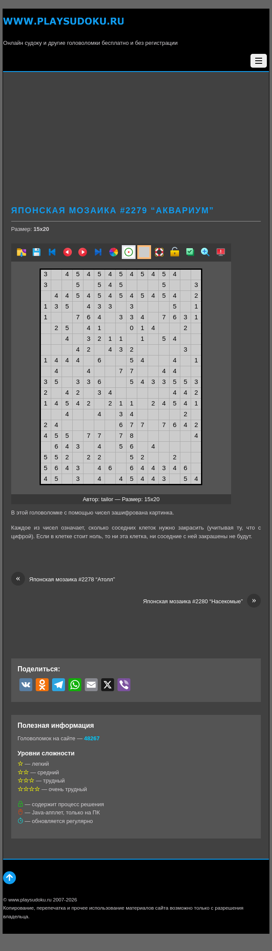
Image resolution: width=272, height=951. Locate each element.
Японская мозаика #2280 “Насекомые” (202, 601)
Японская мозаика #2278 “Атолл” (63, 579)
